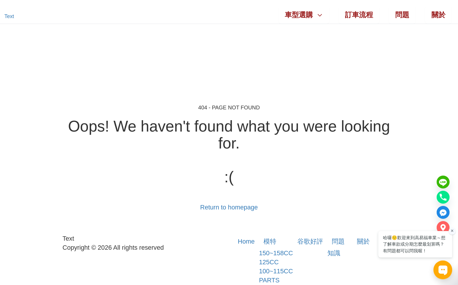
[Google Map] (443, 227)
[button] (23, 16)
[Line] (443, 182)
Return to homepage (229, 207)
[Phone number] (443, 197)
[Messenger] (443, 212)
